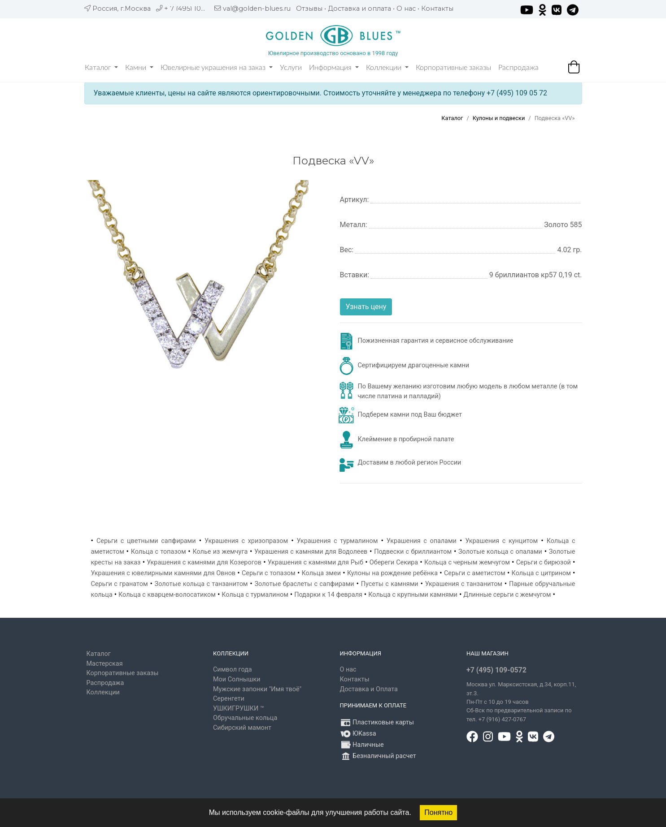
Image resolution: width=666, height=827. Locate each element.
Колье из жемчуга (220, 552)
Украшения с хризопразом (246, 541)
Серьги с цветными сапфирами (146, 541)
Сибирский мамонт (242, 728)
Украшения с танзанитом (463, 584)
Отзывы (309, 8)
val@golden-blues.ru (257, 8)
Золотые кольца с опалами (500, 552)
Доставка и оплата (359, 8)
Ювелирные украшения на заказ (217, 67)
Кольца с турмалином (255, 595)
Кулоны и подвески (499, 118)
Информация (334, 67)
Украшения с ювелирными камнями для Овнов (163, 573)
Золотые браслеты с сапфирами (304, 584)
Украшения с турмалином (337, 541)
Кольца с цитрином (541, 573)
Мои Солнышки (237, 679)
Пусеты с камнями (389, 584)
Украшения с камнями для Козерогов (204, 562)
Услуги (291, 67)
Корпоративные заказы (453, 67)
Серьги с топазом (269, 573)
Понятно (438, 812)
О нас (406, 8)
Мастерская (105, 664)
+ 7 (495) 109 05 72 (194, 8)
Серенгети (228, 698)
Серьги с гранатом (119, 584)
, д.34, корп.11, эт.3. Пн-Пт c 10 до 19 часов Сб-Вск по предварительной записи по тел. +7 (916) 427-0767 (521, 702)
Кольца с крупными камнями (412, 595)
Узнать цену (366, 306)
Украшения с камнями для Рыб (315, 562)
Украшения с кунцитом (501, 541)
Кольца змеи (321, 573)
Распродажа (518, 67)
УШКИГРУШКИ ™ (238, 708)
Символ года (232, 669)
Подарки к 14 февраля (328, 595)
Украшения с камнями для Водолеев (310, 552)
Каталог (101, 67)
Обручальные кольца (245, 718)
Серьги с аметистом (474, 573)
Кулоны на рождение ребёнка (392, 573)
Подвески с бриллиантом (413, 552)
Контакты (437, 8)
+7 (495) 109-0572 (496, 670)
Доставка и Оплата (369, 689)
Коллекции (387, 67)
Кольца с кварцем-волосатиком (167, 595)
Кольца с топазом (158, 552)
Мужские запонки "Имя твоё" (257, 689)
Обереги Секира (394, 562)
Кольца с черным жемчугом (467, 562)
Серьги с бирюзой (543, 562)
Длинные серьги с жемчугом (507, 595)
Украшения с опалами (422, 541)
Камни (139, 67)
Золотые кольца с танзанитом (201, 584)
